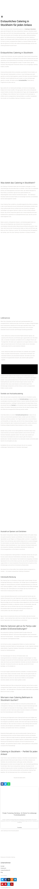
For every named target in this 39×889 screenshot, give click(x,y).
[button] (19, 16)
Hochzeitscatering (24, 399)
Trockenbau (19, 827)
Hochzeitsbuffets (23, 80)
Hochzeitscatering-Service (22, 415)
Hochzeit (13, 405)
